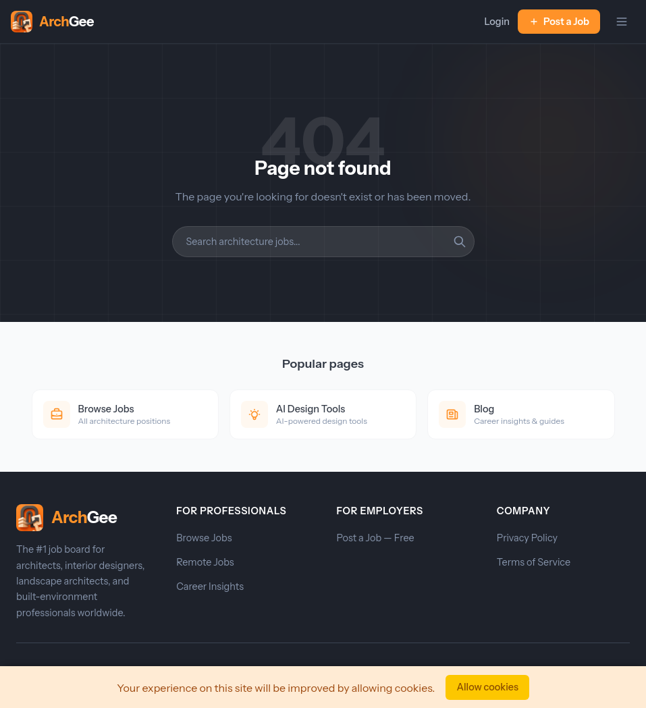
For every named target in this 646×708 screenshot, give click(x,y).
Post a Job (559, 22)
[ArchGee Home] (52, 21)
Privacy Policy (527, 538)
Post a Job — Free (375, 538)
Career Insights (210, 586)
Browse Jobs (204, 538)
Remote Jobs (205, 562)
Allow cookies (487, 687)
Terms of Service (533, 562)
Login (497, 22)
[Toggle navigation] (621, 21)
